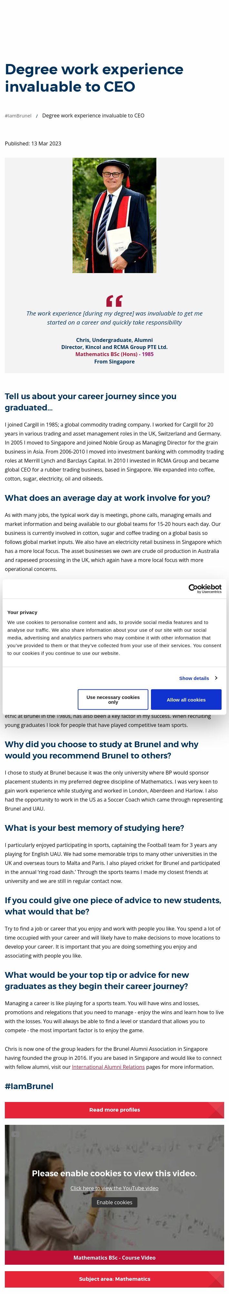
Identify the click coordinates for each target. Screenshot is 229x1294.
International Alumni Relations (108, 1066)
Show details (194, 678)
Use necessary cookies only (113, 699)
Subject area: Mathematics (114, 1279)
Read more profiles (114, 1109)
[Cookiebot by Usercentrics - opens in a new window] (193, 588)
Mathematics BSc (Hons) (106, 354)
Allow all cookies (186, 699)
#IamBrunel (18, 115)
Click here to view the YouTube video (115, 1188)
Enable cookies (115, 1202)
